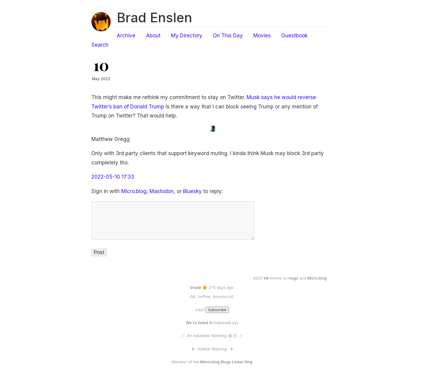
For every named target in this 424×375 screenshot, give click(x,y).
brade (195, 287)
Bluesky (192, 191)
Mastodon (162, 191)
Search (100, 45)
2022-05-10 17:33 (112, 177)
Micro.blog (134, 191)
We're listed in (199, 322)
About (153, 36)
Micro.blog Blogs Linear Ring (226, 362)
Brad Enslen (154, 17)
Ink (266, 278)
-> (231, 349)
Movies (262, 36)
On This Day (228, 36)
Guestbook (294, 36)
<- (193, 349)
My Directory (186, 36)
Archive (126, 36)
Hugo (293, 278)
